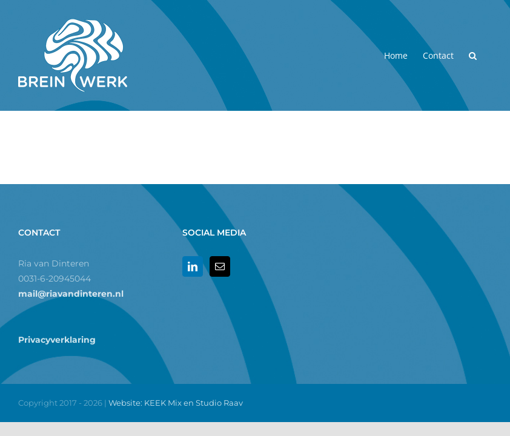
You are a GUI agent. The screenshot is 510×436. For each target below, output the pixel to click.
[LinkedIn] (192, 266)
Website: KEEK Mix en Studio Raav (175, 403)
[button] (473, 55)
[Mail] (220, 266)
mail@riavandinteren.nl (71, 293)
